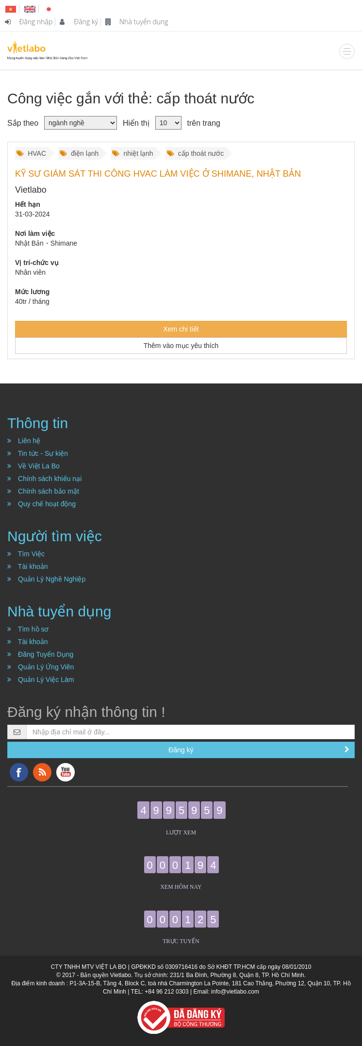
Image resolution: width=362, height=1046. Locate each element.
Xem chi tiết (180, 329)
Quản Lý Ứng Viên (40, 667)
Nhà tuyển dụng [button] (59, 611)
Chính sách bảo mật (43, 491)
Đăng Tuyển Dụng (40, 654)
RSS (42, 772)
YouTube (65, 772)
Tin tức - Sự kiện (37, 453)
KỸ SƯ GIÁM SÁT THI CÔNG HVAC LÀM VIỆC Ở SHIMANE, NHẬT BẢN (158, 174)
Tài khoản (27, 566)
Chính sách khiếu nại (44, 478)
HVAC (31, 153)
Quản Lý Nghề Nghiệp (46, 579)
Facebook (19, 772)
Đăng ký (79, 21)
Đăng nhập (28, 21)
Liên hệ (23, 441)
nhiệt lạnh (132, 153)
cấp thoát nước (195, 153)
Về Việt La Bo (33, 466)
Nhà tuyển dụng (136, 21)
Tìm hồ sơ (28, 629)
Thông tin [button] (37, 423)
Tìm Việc (26, 554)
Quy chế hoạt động (41, 504)
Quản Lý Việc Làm (40, 679)
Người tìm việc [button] (54, 536)
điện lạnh (79, 153)
